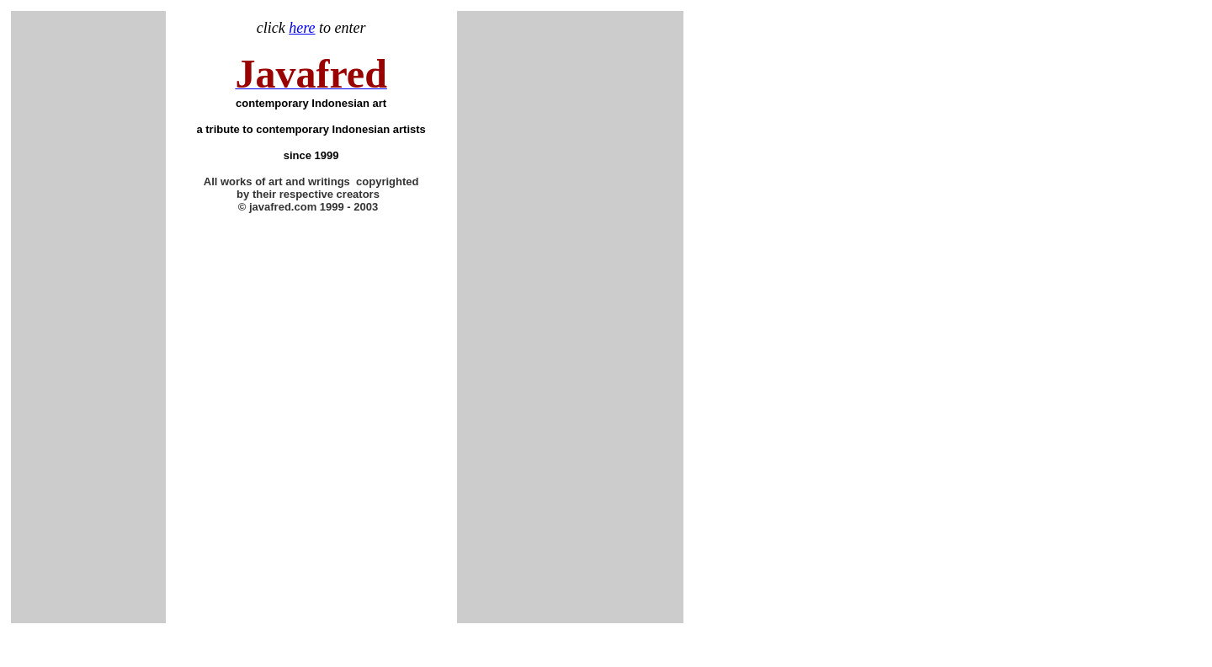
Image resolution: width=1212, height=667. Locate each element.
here (302, 27)
